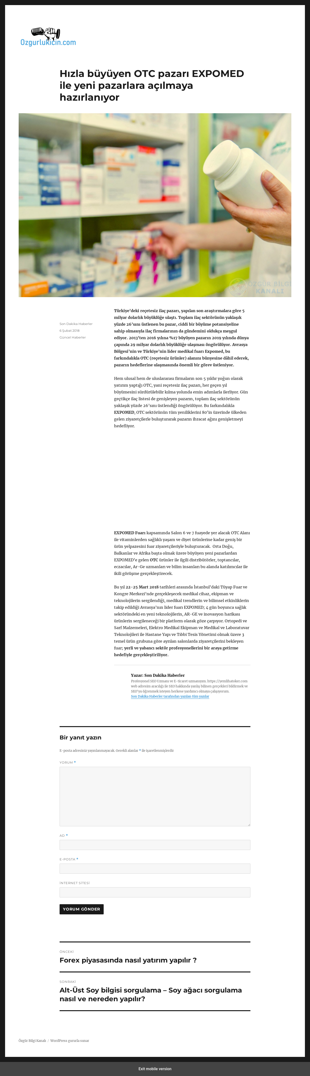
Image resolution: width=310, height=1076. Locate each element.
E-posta (69, 859)
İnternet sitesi (75, 883)
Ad (64, 836)
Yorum (68, 762)
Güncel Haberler (73, 337)
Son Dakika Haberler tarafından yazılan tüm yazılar (170, 696)
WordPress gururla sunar (69, 1041)
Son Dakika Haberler (76, 324)
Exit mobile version (155, 1069)
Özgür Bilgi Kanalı (32, 1041)
